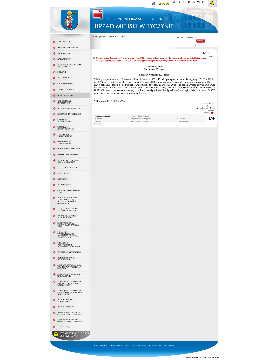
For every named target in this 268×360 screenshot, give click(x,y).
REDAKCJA (62, 179)
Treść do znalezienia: (186, 37)
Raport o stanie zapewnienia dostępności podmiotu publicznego (70, 320)
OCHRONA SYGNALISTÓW (68, 108)
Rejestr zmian (98, 124)
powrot (207, 112)
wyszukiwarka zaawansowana (205, 45)
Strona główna (99, 36)
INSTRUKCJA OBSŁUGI (67, 167)
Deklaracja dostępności (65, 307)
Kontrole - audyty (63, 327)
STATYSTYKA (63, 173)
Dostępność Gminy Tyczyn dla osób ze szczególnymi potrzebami (69, 313)
